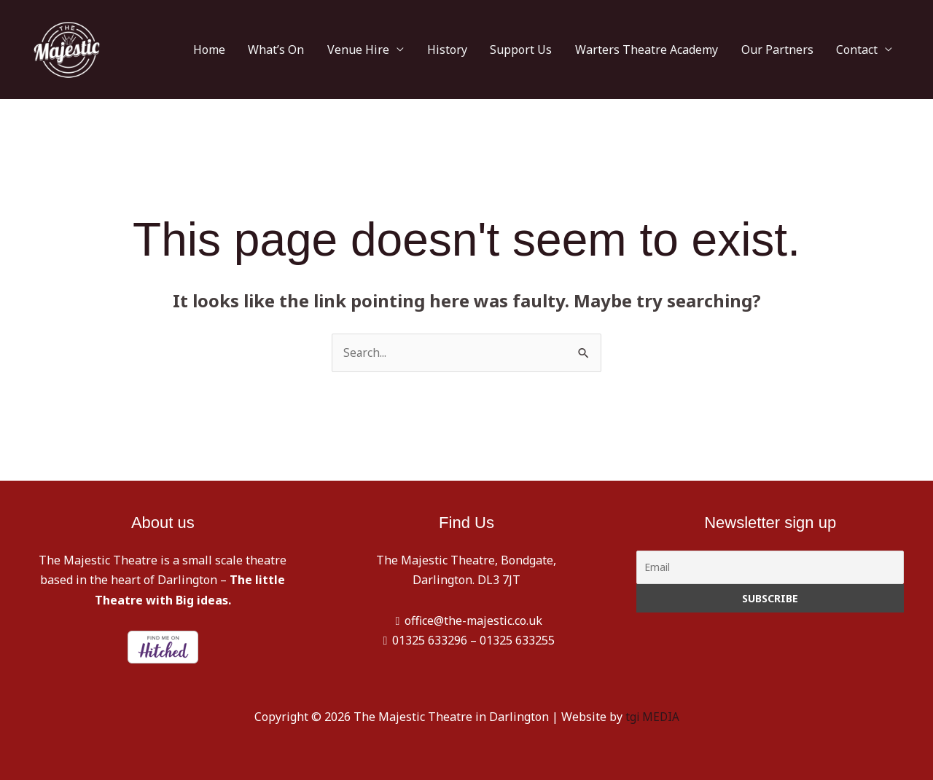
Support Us (551, 50)
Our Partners (790, 50)
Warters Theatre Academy (667, 50)
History (485, 50)
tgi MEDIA (652, 717)
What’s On (331, 50)
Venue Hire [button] (405, 50)
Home (273, 50)
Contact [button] (861, 50)
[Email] (770, 568)
